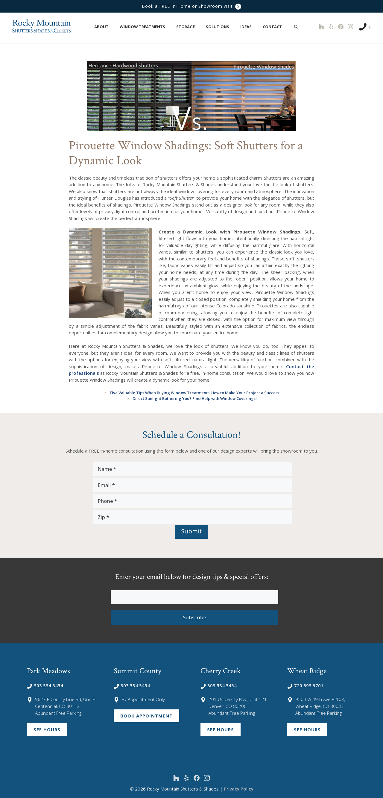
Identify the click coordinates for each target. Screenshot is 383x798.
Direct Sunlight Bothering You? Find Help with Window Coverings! (194, 398)
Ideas (249, 27)
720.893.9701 (305, 685)
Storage (188, 27)
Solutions (220, 27)
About (104, 27)
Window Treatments (145, 27)
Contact (275, 27)
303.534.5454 (45, 685)
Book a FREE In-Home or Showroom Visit (191, 6)
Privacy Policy (238, 789)
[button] (112, 27)
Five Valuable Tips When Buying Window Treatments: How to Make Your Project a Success (194, 392)
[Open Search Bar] (296, 27)
